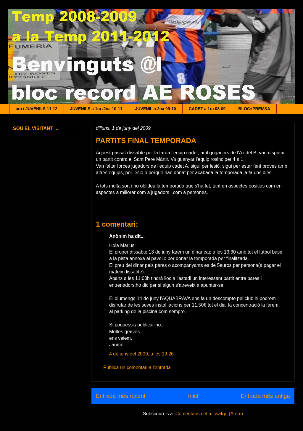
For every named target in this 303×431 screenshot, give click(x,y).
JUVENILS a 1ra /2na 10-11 (96, 108)
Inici (193, 396)
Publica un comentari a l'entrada (137, 367)
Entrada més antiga (265, 396)
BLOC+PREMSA (254, 108)
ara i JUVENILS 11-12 (36, 108)
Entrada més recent (120, 396)
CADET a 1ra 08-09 (207, 108)
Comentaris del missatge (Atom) (209, 413)
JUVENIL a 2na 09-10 (155, 108)
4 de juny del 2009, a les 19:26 (141, 353)
